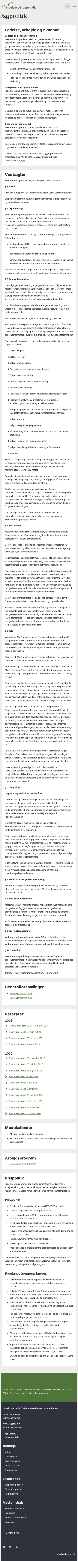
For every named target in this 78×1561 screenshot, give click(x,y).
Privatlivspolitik (12, 1465)
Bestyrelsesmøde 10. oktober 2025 (24, 1064)
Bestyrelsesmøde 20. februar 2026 (23, 1038)
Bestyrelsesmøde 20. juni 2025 (21, 1076)
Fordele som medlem (15, 1508)
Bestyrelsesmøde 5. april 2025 (21, 1089)
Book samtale (12, 1437)
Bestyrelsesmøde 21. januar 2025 (23, 1107)
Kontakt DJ (10, 1433)
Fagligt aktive (11, 1493)
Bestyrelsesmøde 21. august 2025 (23, 1070)
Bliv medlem (12, 1532)
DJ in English (11, 1456)
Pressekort (10, 1522)
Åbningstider (11, 1470)
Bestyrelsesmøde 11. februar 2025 (23, 1101)
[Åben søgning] (67, 6)
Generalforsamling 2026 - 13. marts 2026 (26, 1025)
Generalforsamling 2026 (21, 993)
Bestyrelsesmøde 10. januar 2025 (23, 1113)
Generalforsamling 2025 (21, 998)
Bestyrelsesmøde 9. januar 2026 (22, 1044)
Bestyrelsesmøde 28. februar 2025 (23, 1095)
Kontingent (10, 1513)
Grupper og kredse (14, 1484)
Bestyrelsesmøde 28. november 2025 (25, 1058)
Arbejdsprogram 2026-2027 (20, 1164)
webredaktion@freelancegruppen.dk (33, 1393)
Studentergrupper (13, 1489)
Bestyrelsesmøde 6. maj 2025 (21, 1082)
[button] (75, 6)
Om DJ (8, 1451)
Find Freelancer (12, 1461)
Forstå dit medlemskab (16, 1517)
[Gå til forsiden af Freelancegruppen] (18, 6)
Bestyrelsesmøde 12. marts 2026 (23, 1032)
